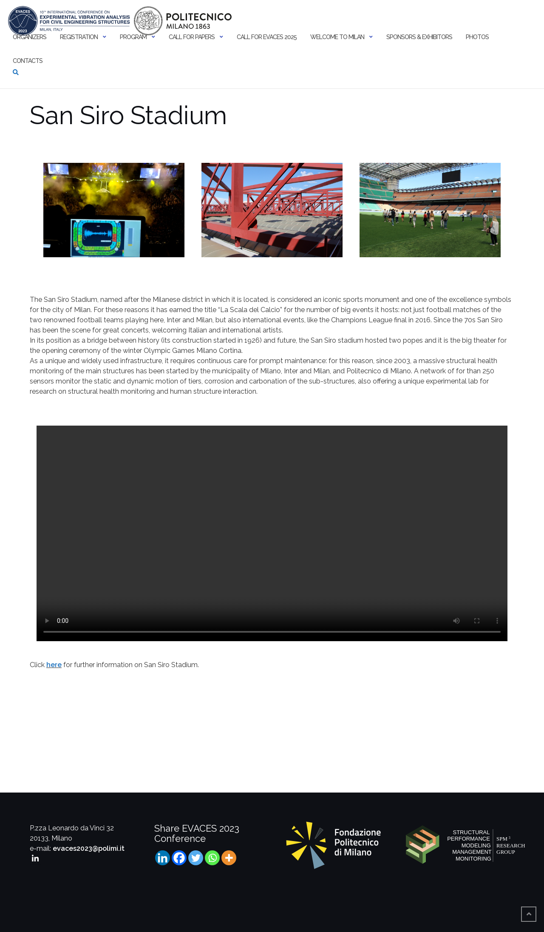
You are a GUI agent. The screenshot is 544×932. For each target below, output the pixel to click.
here (54, 665)
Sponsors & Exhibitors (419, 37)
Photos (477, 37)
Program (133, 37)
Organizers (29, 37)
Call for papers (192, 37)
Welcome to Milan (337, 37)
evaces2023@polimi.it (89, 848)
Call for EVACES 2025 (267, 37)
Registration (79, 37)
